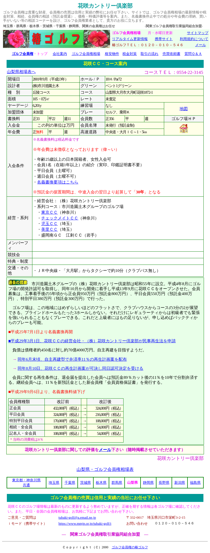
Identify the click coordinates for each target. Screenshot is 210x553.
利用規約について (194, 39)
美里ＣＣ (49, 229)
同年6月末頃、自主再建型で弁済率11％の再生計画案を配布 (72, 359)
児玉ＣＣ (49, 223)
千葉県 (70, 482)
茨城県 (85, 482)
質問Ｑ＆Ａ (193, 54)
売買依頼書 (171, 54)
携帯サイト (164, 39)
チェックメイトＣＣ (59, 218)
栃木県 (101, 482)
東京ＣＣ (49, 212)
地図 (184, 109)
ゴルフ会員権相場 (86, 54)
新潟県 (179, 482)
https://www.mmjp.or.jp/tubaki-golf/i (84, 523)
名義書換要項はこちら (57, 182)
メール (200, 45)
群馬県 (116, 482)
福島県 (195, 482)
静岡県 (148, 482)
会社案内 (60, 54)
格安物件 (112, 54)
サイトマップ (197, 33)
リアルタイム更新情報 (130, 39)
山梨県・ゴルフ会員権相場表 (105, 469)
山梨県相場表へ (21, 72)
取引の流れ (149, 54)
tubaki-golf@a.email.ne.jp (77, 517)
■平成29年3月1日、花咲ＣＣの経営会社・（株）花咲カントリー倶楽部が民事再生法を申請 (92, 340)
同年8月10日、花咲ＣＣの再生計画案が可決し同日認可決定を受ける (80, 368)
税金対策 (129, 54)
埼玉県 (54, 482)
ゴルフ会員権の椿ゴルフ (130, 547)
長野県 (164, 482)
